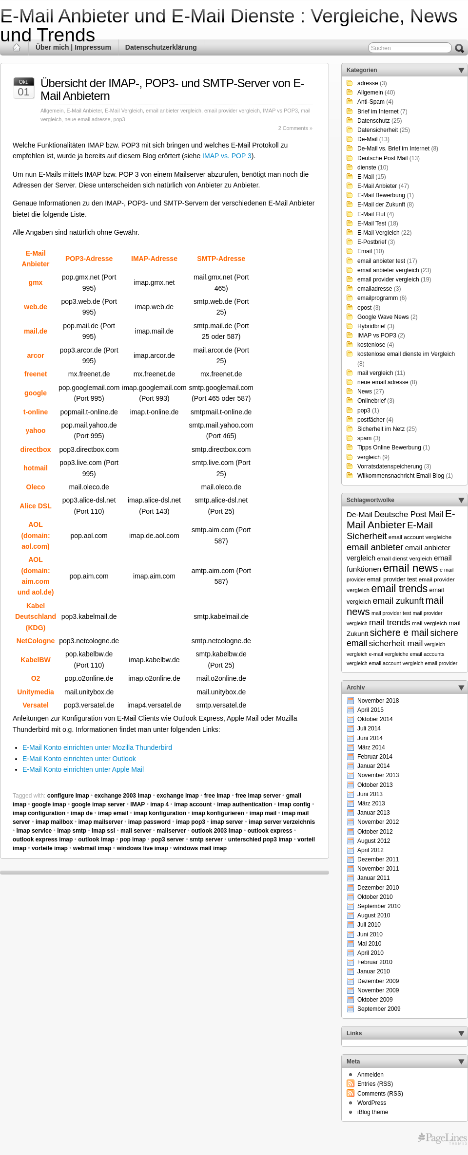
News (364, 391)
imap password (149, 822)
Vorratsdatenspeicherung (389, 466)
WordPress (371, 1102)
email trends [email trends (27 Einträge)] (399, 589)
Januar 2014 (373, 766)
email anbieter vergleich (173, 110)
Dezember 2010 (378, 887)
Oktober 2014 (375, 719)
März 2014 (371, 747)
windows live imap (142, 848)
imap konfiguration (160, 813)
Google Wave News (383, 317)
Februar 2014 (374, 756)
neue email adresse (87, 119)
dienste (366, 167)
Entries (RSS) (375, 1083)
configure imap (68, 795)
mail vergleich (375, 373)
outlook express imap (43, 839)
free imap (217, 795)
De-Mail (367, 139)
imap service (34, 830)
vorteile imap (50, 848)
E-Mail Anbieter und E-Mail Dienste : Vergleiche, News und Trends (229, 25)
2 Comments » (295, 128)
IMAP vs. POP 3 (227, 156)
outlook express (270, 830)
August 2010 (373, 915)
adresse (367, 83)
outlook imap (96, 839)
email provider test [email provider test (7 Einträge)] (392, 579)
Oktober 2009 (375, 999)
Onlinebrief (371, 400)
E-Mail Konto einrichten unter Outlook (79, 759)
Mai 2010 (369, 943)
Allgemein (51, 110)
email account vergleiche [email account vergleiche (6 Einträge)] (420, 537)
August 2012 (373, 841)
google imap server (98, 804)
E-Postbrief (371, 242)
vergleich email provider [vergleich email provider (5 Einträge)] (430, 663)
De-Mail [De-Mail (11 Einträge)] (359, 514)
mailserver (171, 830)
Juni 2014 (370, 738)
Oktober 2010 (375, 897)
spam (364, 438)
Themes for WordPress (442, 1139)
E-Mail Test (371, 223)
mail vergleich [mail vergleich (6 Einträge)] (429, 623)
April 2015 (370, 710)
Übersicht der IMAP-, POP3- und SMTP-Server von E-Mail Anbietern (172, 89)
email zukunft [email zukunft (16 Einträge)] (398, 601)
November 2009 (378, 990)
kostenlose (371, 344)
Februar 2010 (374, 962)
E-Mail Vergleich (124, 110)
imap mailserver (100, 822)
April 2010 (370, 953)
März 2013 (371, 803)
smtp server (206, 839)
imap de (82, 813)
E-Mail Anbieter (84, 110)
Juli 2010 (369, 924)
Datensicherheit (377, 130)
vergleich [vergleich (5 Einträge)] (435, 644)
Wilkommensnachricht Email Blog (400, 475)
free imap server (258, 795)
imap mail (263, 813)
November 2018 (378, 700)
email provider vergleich (232, 110)
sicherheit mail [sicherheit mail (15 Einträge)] (396, 643)
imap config (294, 804)
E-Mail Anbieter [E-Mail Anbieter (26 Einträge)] (401, 519)
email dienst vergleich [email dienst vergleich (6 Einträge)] (404, 558)
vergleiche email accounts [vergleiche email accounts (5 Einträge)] (415, 654)
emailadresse (374, 288)
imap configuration (39, 813)
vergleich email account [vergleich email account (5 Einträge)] (374, 663)
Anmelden (370, 1074)
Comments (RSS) (380, 1093)
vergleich (369, 457)
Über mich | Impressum (73, 47)
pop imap (133, 839)
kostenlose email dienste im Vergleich (406, 354)
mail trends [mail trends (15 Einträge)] (389, 622)
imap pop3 (190, 822)
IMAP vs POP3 (280, 110)
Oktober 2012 (375, 831)
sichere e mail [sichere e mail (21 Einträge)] (399, 632)
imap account (193, 804)
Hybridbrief (371, 326)
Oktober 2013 (375, 785)
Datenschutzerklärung (161, 47)
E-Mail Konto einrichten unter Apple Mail (83, 769)
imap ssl (103, 830)
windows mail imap (200, 848)
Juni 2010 (370, 934)
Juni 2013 (370, 794)
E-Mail (365, 176)
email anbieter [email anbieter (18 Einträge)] (375, 547)
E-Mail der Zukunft (381, 204)
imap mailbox (54, 822)
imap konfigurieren (218, 813)
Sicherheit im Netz (381, 429)
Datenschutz (373, 120)
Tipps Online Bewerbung (389, 447)
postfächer (371, 419)
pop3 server (167, 839)
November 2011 (378, 868)
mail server (135, 830)
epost (364, 307)
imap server (227, 822)
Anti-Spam (371, 101)
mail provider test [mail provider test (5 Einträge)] (391, 613)
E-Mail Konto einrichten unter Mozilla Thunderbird (97, 747)
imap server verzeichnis (282, 822)
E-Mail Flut (371, 214)
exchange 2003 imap (123, 795)
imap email (113, 813)
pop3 (119, 119)
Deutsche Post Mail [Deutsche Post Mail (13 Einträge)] (408, 514)
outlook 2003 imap (216, 830)
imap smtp (71, 830)
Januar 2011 (373, 878)
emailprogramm (377, 298)
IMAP (137, 804)
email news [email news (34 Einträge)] (410, 567)
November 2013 (378, 775)
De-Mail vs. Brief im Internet (393, 148)
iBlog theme (372, 1112)
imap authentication (244, 804)
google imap (49, 804)
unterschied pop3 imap (260, 839)
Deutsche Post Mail (382, 158)
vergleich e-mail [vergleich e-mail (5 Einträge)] (365, 654)
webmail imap (92, 848)
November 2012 (378, 822)
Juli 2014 (369, 728)
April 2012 (370, 850)
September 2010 (379, 906)
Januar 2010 (373, 971)
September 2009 (379, 1009)
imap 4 (159, 804)
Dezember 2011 (378, 859)
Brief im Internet (378, 111)
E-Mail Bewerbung (381, 195)
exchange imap (177, 795)
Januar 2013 (373, 812)
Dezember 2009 (378, 981)
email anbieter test (381, 261)
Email (364, 251)
